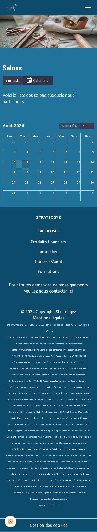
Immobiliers (48, 251)
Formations (48, 271)
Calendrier (38, 80)
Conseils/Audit (48, 261)
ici (70, 291)
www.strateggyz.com (48, 505)
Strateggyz (66, 311)
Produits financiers (48, 241)
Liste (13, 80)
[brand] (12, 7)
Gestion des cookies (49, 525)
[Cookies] (10, 521)
